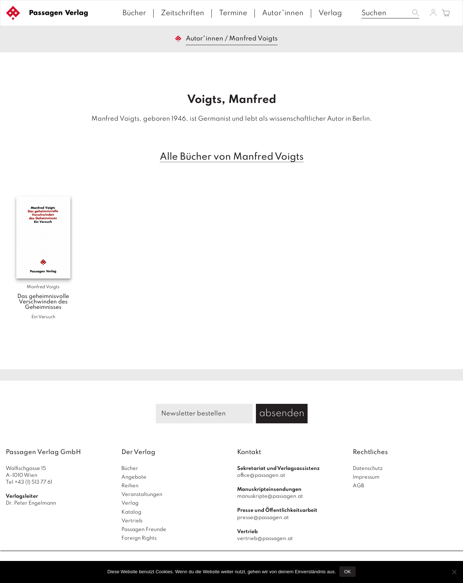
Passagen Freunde (143, 529)
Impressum (366, 477)
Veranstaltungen (141, 494)
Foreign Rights (139, 538)
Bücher (134, 13)
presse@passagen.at (263, 517)
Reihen (129, 485)
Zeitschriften (182, 13)
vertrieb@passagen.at (265, 538)
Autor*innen (283, 13)
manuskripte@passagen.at (270, 496)
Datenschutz (368, 468)
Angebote (133, 477)
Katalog (131, 512)
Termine (233, 13)
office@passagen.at (261, 475)
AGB (358, 485)
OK (347, 571)
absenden (281, 413)
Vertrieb (131, 520)
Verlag (330, 13)
